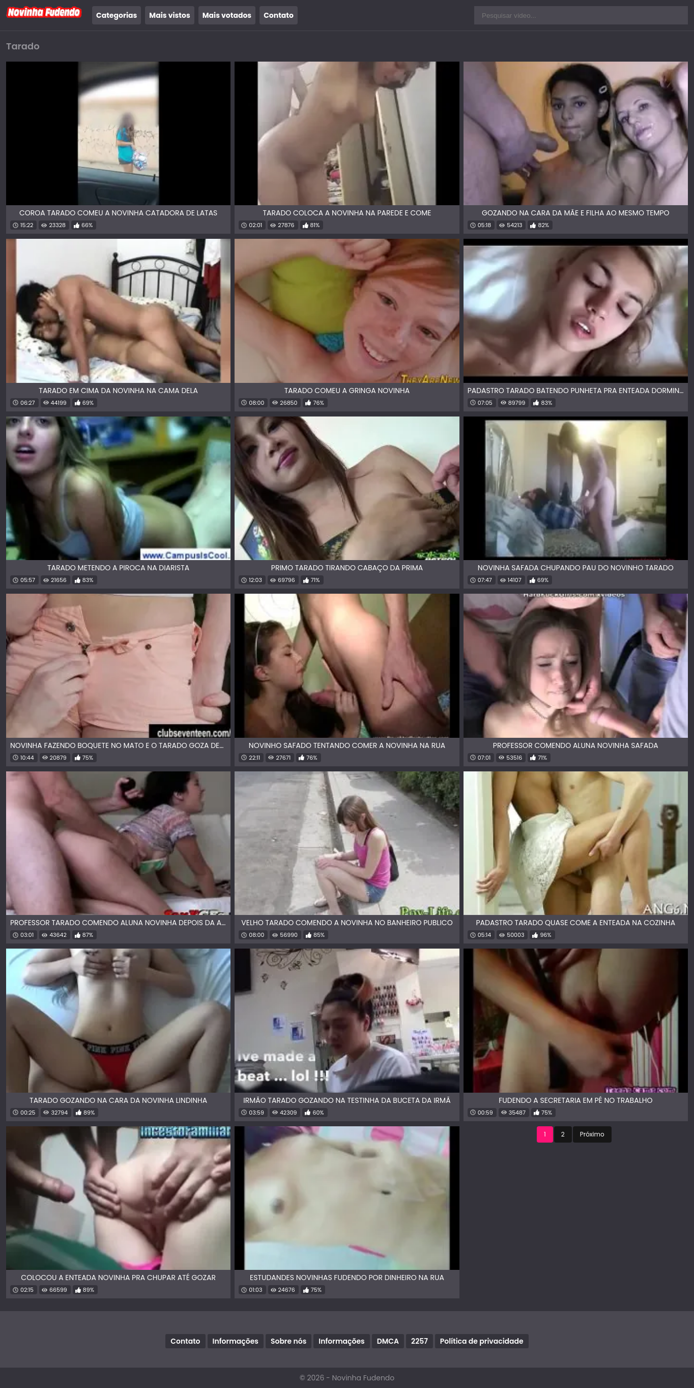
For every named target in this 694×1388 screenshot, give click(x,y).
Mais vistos (169, 15)
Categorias (116, 15)
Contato (279, 15)
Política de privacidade (482, 1341)
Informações (235, 1341)
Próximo (592, 1134)
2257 (419, 1341)
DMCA (388, 1341)
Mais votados (227, 15)
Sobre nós (288, 1341)
